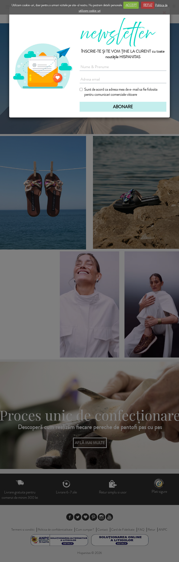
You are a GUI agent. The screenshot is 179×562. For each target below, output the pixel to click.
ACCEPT (131, 5)
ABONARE (123, 107)
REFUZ (147, 5)
